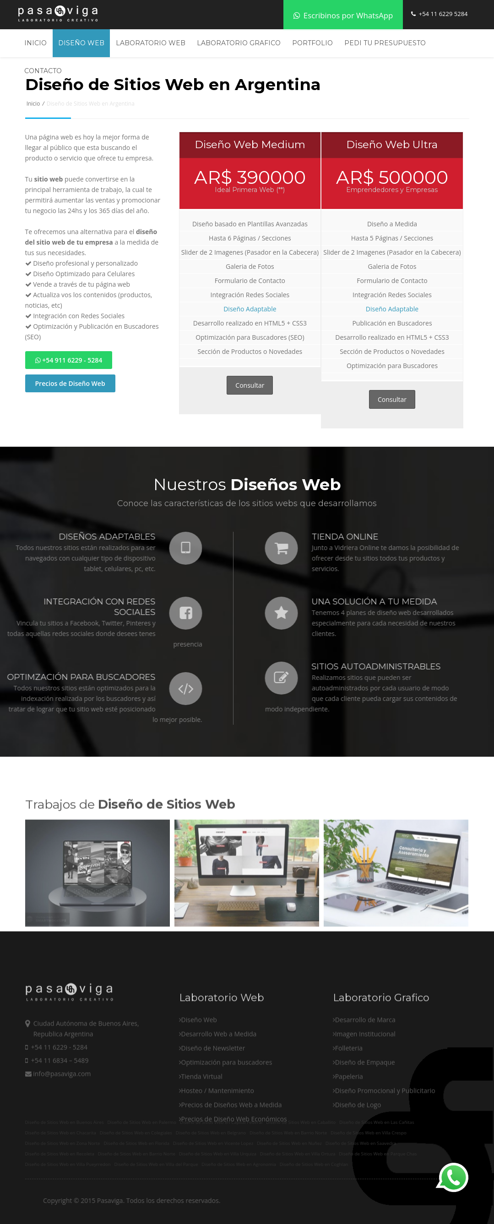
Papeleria (349, 1109)
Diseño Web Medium (250, 144)
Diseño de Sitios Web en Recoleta (59, 1154)
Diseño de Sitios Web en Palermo (141, 1122)
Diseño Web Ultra (392, 144)
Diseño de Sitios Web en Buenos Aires (64, 1122)
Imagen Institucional (365, 1066)
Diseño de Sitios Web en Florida (136, 1143)
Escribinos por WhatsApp (343, 15)
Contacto (43, 71)
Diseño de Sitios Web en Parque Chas (378, 1154)
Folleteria (349, 1080)
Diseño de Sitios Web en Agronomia (238, 1164)
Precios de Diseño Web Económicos (234, 1151)
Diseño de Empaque (365, 1094)
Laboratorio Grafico (239, 43)
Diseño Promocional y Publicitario (385, 1123)
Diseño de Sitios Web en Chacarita (60, 1133)
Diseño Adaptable (249, 309)
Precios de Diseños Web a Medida (231, 1137)
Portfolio (312, 43)
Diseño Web (81, 43)
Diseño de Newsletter (213, 1080)
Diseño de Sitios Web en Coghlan (314, 1164)
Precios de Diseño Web (70, 383)
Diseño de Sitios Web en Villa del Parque (156, 1164)
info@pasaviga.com (58, 1106)
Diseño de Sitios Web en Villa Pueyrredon (68, 1164)
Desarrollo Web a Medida (219, 1066)
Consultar (249, 385)
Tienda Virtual (202, 1109)
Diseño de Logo (358, 1137)
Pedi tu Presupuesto (385, 43)
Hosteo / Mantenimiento (217, 1123)
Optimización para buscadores (226, 1094)
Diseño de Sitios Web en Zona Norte (62, 1143)
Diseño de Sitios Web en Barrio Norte (136, 1154)
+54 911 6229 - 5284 (69, 360)
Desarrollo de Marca (365, 1052)
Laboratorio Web (150, 43)
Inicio (35, 43)
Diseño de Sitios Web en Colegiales (136, 1133)
